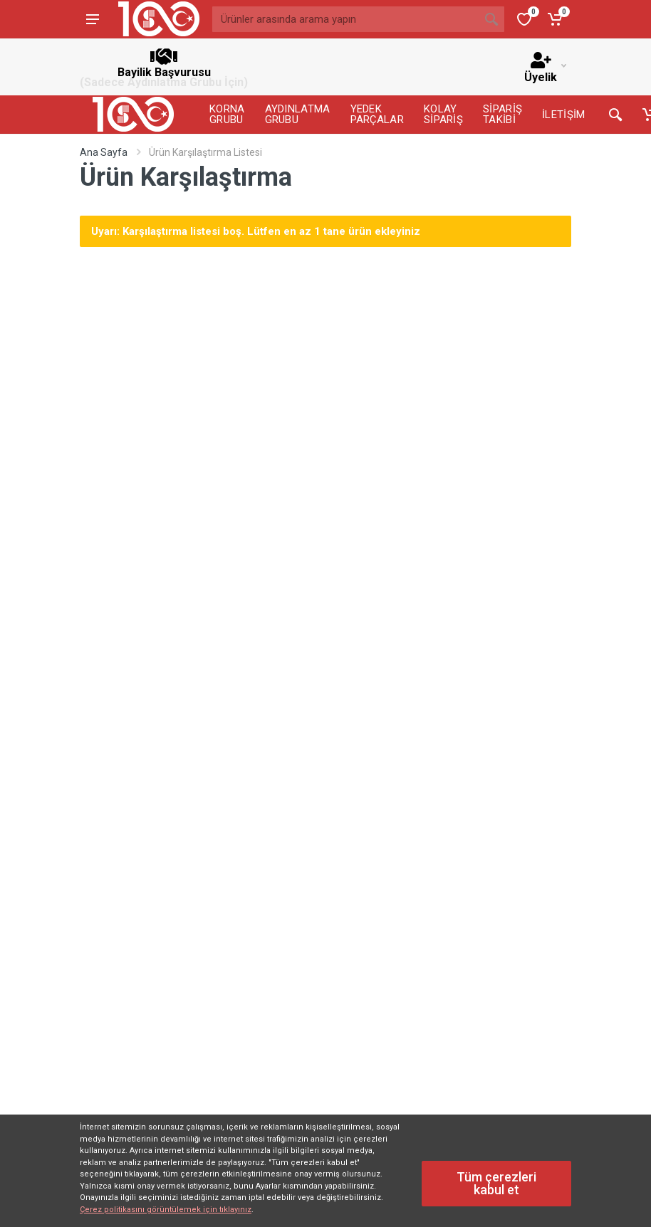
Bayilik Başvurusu (164, 67)
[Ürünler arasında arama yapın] (345, 19)
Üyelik (545, 68)
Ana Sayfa (103, 152)
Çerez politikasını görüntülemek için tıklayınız (165, 1209)
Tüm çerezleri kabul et (496, 1183)
